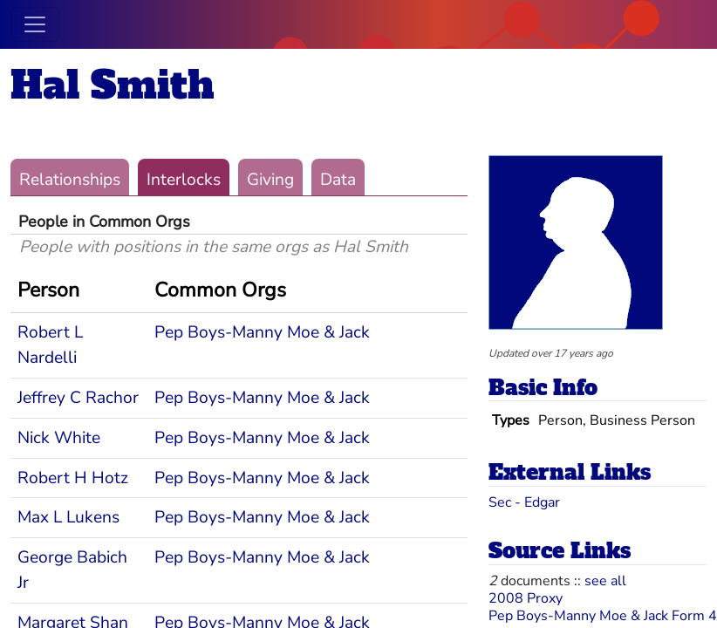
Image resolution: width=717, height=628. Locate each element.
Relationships (69, 179)
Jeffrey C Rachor (78, 397)
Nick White (58, 438)
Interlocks (184, 179)
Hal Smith (112, 85)
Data (338, 179)
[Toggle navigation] (34, 24)
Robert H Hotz (72, 478)
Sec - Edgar (524, 502)
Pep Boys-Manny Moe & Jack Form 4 (602, 615)
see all (605, 580)
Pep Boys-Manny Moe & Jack (262, 332)
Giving (270, 179)
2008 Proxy (525, 598)
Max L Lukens (68, 517)
